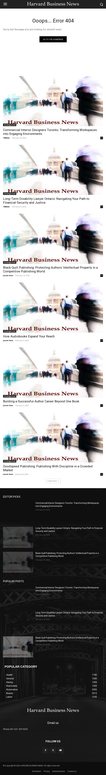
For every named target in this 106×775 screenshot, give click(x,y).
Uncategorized (9, 125)
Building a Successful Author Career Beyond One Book (41, 401)
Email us (53, 723)
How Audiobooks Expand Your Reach (29, 336)
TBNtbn (6, 138)
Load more (53, 481)
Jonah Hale (8, 275)
